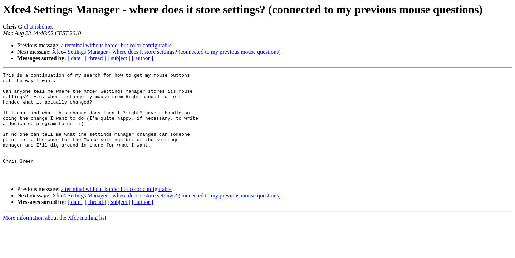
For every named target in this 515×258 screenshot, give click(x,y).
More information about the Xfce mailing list (54, 238)
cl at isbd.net (38, 27)
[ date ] (76, 58)
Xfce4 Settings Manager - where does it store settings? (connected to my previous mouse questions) (166, 52)
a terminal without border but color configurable (116, 45)
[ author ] (142, 58)
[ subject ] (119, 58)
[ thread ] (95, 58)
